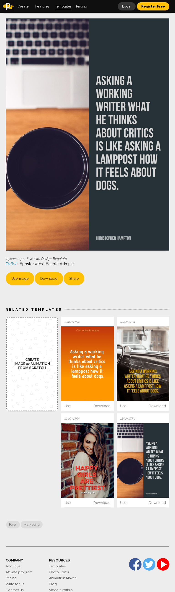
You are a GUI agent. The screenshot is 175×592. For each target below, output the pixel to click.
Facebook (135, 564)
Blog (53, 584)
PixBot (11, 263)
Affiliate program (19, 572)
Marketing (32, 525)
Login (126, 6)
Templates (57, 566)
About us (13, 566)
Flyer (13, 525)
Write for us (15, 584)
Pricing (11, 578)
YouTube (163, 564)
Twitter (149, 564)
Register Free (153, 6)
